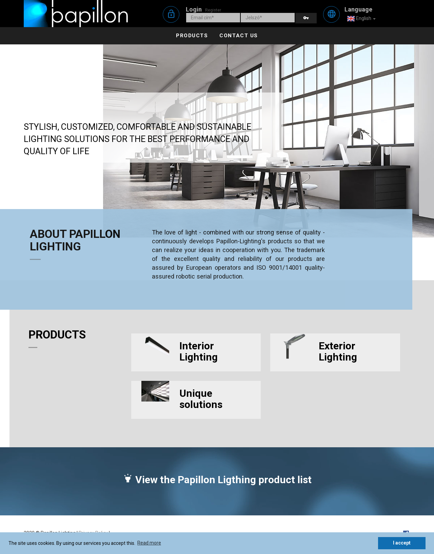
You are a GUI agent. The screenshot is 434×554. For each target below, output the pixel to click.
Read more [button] (149, 543)
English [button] (361, 19)
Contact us (238, 36)
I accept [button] (402, 543)
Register (213, 10)
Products (192, 36)
